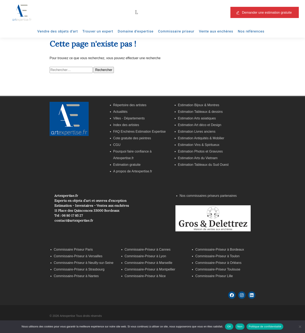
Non (240, 326)
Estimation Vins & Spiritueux (198, 145)
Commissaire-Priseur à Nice (145, 276)
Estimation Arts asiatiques (197, 118)
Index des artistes (126, 125)
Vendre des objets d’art (57, 31)
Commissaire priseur (176, 31)
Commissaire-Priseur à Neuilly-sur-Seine (83, 262)
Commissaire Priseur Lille (214, 276)
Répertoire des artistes (130, 105)
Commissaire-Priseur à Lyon (145, 256)
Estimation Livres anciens (196, 131)
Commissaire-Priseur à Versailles (78, 256)
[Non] (300, 327)
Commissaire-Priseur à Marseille (148, 262)
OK (229, 326)
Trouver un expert (97, 31)
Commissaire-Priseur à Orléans (218, 262)
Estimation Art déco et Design (199, 125)
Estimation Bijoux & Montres (198, 105)
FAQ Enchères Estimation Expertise (139, 131)
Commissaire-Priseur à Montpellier (150, 269)
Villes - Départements (129, 118)
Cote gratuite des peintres (132, 138)
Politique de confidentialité (265, 326)
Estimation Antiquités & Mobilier (201, 138)
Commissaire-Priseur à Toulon (217, 256)
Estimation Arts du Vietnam (198, 158)
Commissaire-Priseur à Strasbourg (79, 269)
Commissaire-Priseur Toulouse (217, 269)
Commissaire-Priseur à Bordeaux (219, 249)
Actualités (120, 111)
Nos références (251, 31)
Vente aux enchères (216, 31)
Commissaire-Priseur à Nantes (76, 276)
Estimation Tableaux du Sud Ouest (203, 164)
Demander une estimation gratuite (267, 12)
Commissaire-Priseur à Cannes (148, 249)
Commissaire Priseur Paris (73, 249)
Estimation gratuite (127, 164)
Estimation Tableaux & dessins (200, 111)
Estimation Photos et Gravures (200, 151)
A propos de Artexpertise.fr (132, 171)
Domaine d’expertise (136, 31)
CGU (117, 145)
